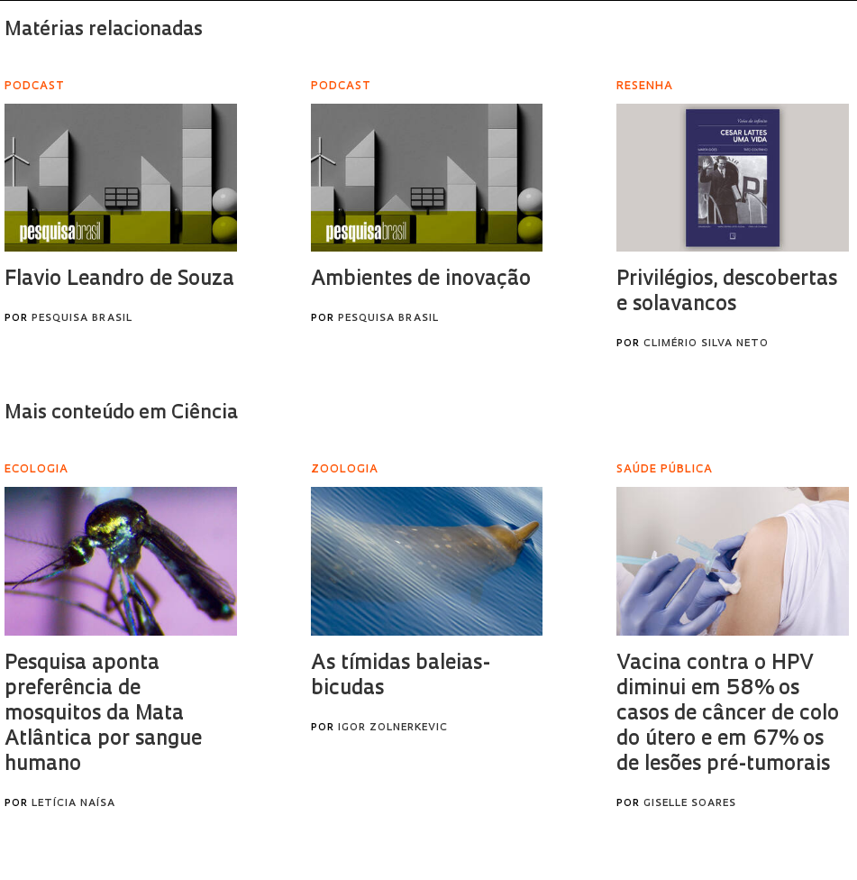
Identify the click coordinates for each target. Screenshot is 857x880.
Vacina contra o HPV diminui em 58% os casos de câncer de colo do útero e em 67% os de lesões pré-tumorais (727, 714)
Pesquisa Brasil (82, 319)
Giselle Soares (689, 804)
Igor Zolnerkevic (393, 728)
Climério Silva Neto (706, 344)
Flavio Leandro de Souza (119, 280)
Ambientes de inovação (421, 280)
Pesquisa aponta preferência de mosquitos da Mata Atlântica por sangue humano (103, 714)
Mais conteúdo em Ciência (121, 413)
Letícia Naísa (73, 804)
